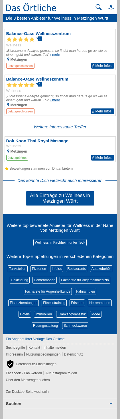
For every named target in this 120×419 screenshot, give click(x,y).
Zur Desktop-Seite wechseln (27, 392)
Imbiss (57, 269)
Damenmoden (44, 280)
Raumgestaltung (45, 326)
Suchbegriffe (15, 348)
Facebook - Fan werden (24, 373)
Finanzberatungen (23, 303)
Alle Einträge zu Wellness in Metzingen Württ (60, 198)
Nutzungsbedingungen (43, 354)
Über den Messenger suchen (28, 380)
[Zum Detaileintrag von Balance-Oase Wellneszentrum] (60, 95)
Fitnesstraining (54, 303)
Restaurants (76, 269)
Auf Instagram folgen (61, 373)
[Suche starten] (98, 7)
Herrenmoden (99, 303)
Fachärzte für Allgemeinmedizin (85, 280)
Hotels (25, 314)
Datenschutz (73, 354)
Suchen (13, 403)
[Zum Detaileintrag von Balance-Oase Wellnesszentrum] (60, 49)
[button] (108, 7)
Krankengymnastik (72, 314)
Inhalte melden (55, 348)
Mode (95, 314)
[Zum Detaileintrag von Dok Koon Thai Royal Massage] (60, 149)
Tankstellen (17, 269)
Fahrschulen (85, 291)
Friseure (77, 303)
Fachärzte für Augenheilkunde (47, 291)
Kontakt (34, 348)
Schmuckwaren (75, 326)
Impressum (14, 354)
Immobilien (43, 314)
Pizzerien (39, 269)
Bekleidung (19, 280)
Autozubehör (101, 269)
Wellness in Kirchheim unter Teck (60, 243)
